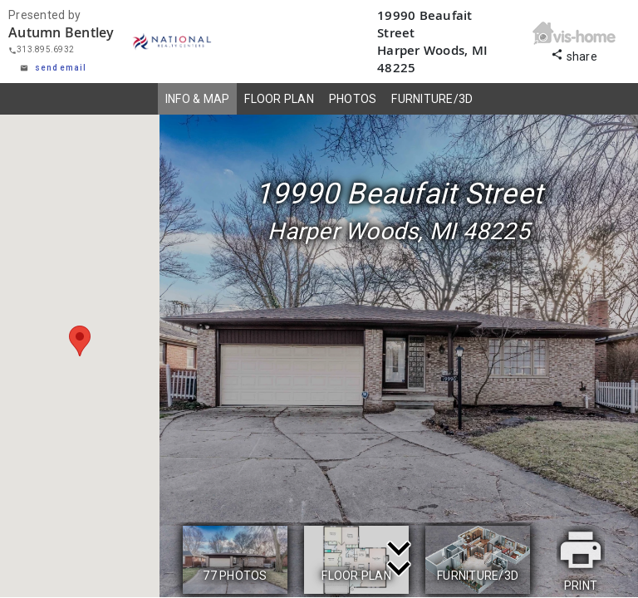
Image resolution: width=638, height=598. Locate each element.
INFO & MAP (197, 98)
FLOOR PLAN (279, 98)
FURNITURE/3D (432, 98)
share (574, 54)
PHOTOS (353, 98)
